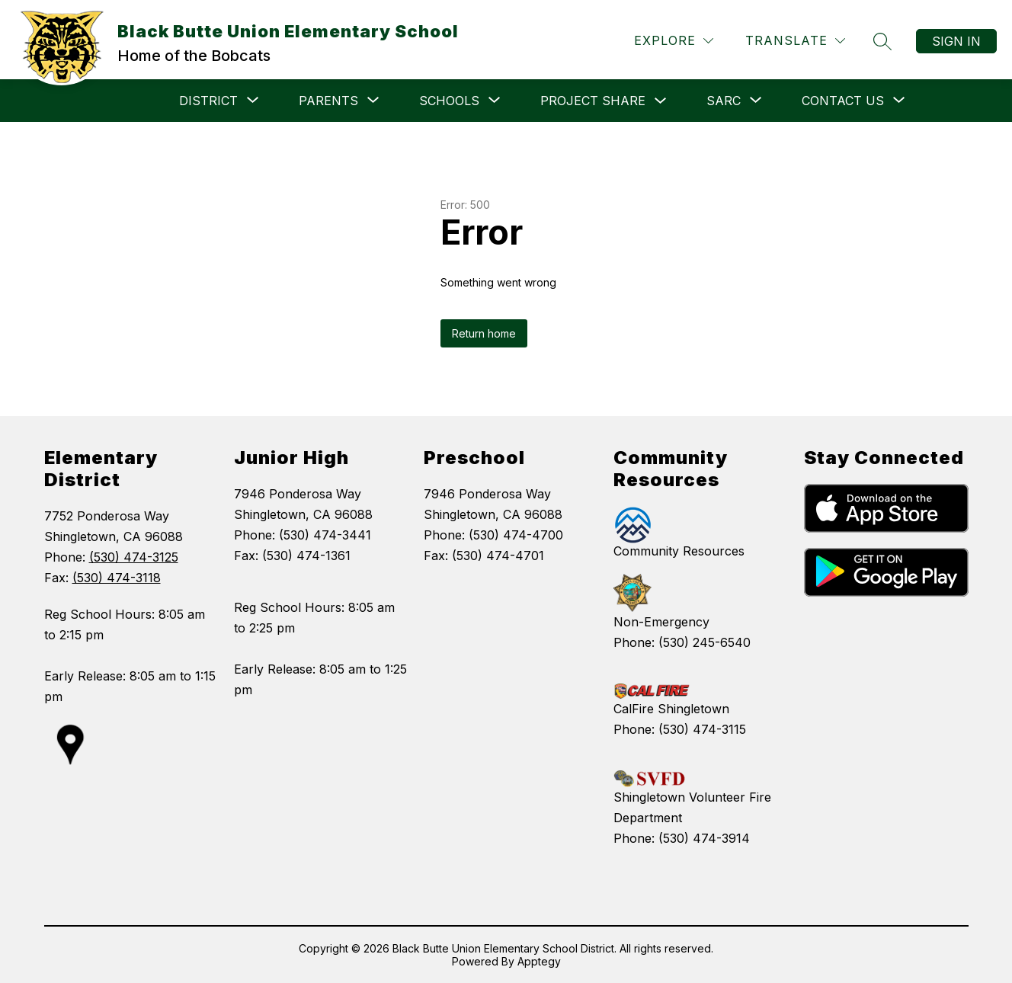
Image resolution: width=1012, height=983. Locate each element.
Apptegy (539, 961)
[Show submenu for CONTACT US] (843, 100)
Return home (484, 333)
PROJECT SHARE (592, 100)
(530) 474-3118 (116, 577)
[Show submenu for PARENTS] (328, 100)
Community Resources (679, 551)
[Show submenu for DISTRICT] (208, 100)
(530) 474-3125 (133, 557)
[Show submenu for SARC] (723, 100)
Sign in (956, 41)
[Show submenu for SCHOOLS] (449, 100)
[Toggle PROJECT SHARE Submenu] (661, 101)
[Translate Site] (795, 40)
